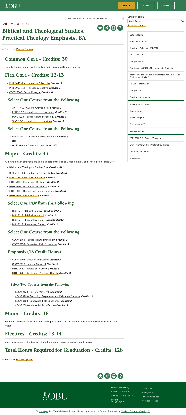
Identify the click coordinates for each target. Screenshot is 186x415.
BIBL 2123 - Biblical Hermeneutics (27, 177)
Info (166, 5)
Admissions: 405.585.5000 (123, 396)
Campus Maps (136, 61)
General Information (139, 41)
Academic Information (140, 97)
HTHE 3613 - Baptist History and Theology (31, 191)
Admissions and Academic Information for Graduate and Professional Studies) (155, 76)
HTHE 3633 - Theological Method (29, 268)
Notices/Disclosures (150, 397)
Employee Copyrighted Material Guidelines (149, 145)
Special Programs (138, 117)
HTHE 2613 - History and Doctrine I (27, 182)
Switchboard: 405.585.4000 (117, 401)
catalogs (43, 411)
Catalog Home (136, 35)
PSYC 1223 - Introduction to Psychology (33, 116)
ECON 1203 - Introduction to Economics (33, 112)
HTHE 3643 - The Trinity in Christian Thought (35, 273)
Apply (126, 5)
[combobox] (95, 18)
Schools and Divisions (140, 104)
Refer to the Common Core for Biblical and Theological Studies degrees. (43, 67)
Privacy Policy (147, 392)
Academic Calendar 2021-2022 (144, 48)
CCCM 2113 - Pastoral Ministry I (29, 264)
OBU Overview (136, 55)
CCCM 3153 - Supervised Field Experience (34, 244)
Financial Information (139, 84)
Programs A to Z (137, 124)
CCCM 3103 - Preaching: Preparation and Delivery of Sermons (48, 296)
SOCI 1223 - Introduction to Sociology (32, 121)
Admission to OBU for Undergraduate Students (151, 68)
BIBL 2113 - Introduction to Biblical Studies (32, 173)
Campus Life (135, 90)
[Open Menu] (180, 5)
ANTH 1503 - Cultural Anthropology (30, 107)
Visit (146, 5)
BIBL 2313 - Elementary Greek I (29, 220)
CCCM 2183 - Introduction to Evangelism (33, 239)
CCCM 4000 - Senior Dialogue (25, 92)
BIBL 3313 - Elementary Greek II (29, 224)
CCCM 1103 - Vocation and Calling (30, 259)
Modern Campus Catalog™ (135, 411)
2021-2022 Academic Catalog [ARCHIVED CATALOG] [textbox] (89, 18)
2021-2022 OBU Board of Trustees (145, 138)
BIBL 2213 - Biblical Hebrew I (27, 211)
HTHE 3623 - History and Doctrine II (28, 186)
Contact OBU (147, 388)
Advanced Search (136, 25)
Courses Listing (137, 131)
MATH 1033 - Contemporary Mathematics (34, 136)
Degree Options (24, 49)
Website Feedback (150, 401)
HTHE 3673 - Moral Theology (24, 195)
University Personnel (139, 151)
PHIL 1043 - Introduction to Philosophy (29, 83)
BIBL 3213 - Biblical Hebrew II (28, 215)
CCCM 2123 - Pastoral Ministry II (32, 291)
